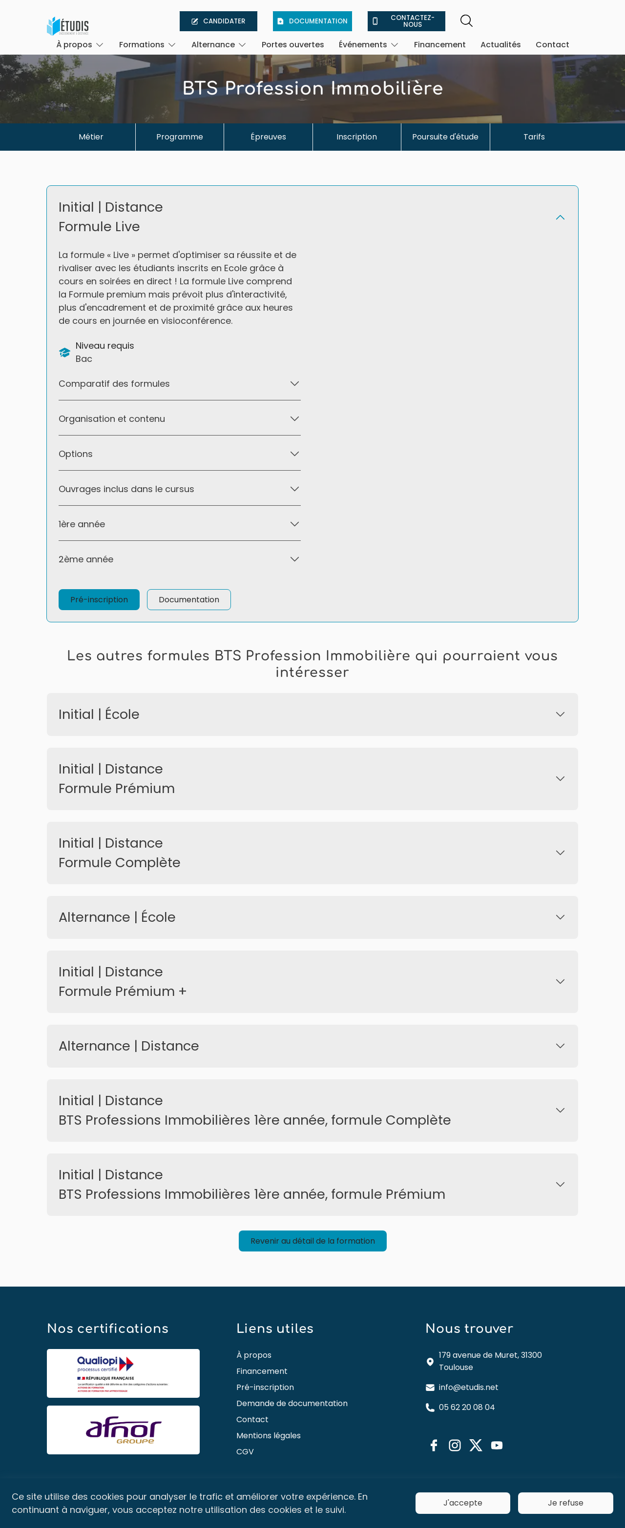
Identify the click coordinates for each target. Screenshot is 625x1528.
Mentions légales (268, 1435)
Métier (91, 136)
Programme (179, 136)
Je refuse (565, 1502)
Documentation (189, 599)
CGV (245, 1451)
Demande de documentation (292, 1403)
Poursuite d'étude (445, 136)
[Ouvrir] (80, 45)
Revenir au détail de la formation (312, 1241)
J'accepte (462, 1502)
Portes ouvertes (293, 44)
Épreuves (268, 136)
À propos (253, 1355)
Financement (440, 44)
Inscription (356, 136)
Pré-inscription (99, 599)
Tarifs (534, 136)
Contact (552, 44)
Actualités (500, 44)
